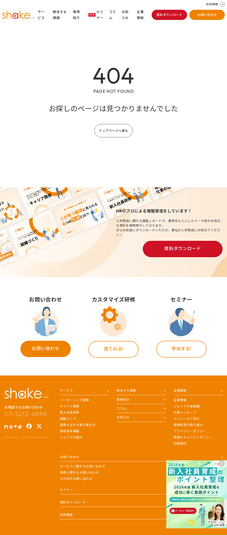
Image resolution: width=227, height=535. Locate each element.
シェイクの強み (71, 437)
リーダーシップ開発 (74, 400)
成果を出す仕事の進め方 (78, 425)
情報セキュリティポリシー (193, 437)
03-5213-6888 (25, 414)
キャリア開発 (69, 406)
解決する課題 (60, 15)
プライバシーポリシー (190, 431)
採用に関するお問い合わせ (79, 473)
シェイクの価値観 (187, 406)
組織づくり (68, 419)
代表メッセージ (185, 412)
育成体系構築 (69, 431)
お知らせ (125, 15)
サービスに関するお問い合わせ (83, 466)
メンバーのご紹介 (187, 419)
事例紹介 (76, 15)
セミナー (96, 15)
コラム (112, 15)
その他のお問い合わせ (76, 479)
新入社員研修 (69, 412)
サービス (41, 15)
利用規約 (180, 444)
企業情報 (140, 15)
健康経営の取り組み (188, 425)
